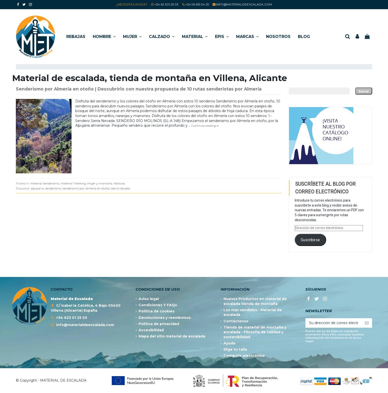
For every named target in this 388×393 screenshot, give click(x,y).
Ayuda (229, 343)
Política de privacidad (159, 324)
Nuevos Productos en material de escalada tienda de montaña (255, 301)
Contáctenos (235, 321)
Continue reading (204, 125)
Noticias (119, 183)
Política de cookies (156, 311)
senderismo (53, 188)
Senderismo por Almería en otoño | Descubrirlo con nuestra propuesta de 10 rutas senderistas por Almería (139, 88)
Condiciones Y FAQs (158, 305)
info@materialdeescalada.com (85, 325)
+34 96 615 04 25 (197, 4)
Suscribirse (310, 240)
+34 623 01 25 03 (71, 317)
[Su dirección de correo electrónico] (334, 323)
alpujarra (37, 188)
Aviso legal (149, 299)
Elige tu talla (235, 349)
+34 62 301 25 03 (166, 4)
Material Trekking (73, 183)
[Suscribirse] (367, 323)
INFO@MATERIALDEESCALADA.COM (244, 4)
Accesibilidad (151, 330)
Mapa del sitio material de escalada (172, 336)
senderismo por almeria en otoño (86, 188)
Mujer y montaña (99, 183)
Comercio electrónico (244, 355)
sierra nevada (120, 188)
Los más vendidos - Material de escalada (252, 312)
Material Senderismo (44, 183)
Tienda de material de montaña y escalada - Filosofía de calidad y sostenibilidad (254, 332)
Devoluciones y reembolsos (165, 317)
